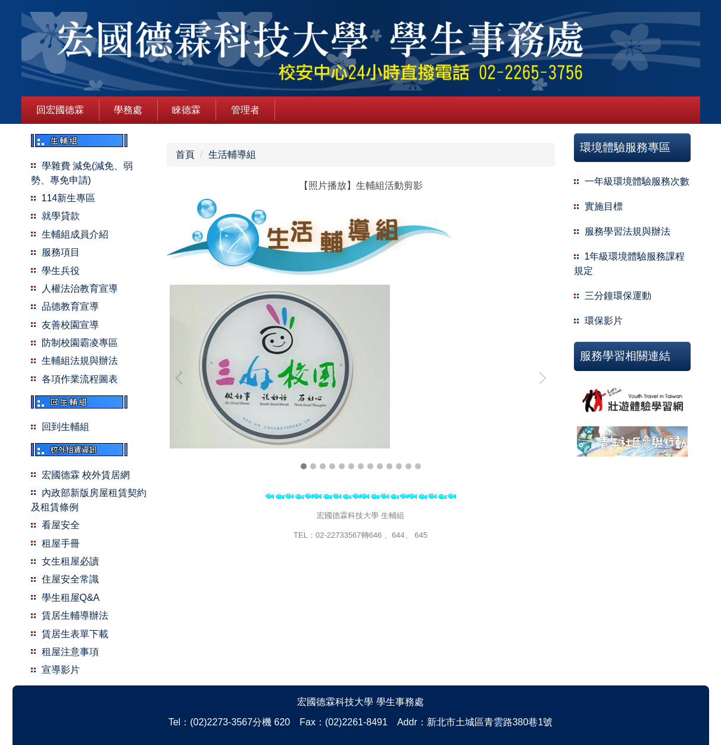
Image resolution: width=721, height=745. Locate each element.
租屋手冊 (61, 543)
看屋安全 (61, 525)
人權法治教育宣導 (80, 288)
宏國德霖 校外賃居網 (86, 475)
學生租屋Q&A (71, 598)
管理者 (245, 110)
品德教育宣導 (70, 306)
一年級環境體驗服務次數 (637, 181)
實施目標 (604, 206)
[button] (181, 378)
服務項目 (61, 252)
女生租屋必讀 (70, 561)
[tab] (303, 466)
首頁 (185, 154)
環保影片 (604, 321)
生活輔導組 (232, 154)
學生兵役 (61, 271)
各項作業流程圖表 (80, 379)
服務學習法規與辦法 (627, 231)
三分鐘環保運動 (618, 296)
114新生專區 (69, 198)
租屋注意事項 (70, 652)
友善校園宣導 (70, 325)
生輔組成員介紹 (75, 234)
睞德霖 (186, 110)
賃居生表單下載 (75, 634)
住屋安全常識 (70, 579)
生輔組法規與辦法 (80, 361)
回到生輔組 (65, 427)
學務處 (128, 110)
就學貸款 (61, 216)
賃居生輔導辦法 (75, 615)
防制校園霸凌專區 (80, 343)
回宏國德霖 (60, 110)
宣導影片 (61, 670)
